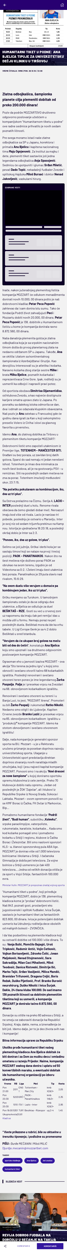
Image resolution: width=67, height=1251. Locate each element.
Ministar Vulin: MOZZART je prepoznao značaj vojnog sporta (33, 885)
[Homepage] (62, 5)
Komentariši (50, 1246)
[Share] (6, 1246)
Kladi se (7, 1118)
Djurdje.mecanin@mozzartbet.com (25, 1148)
